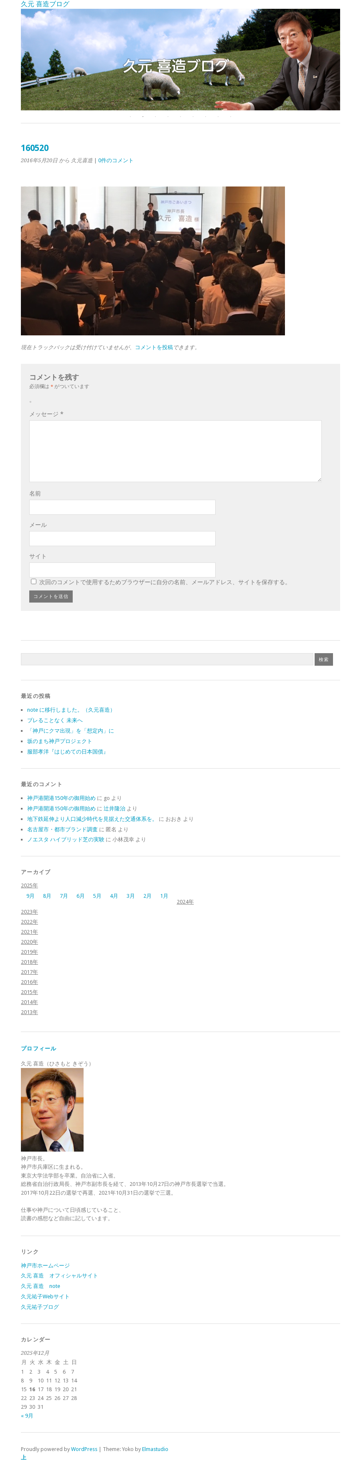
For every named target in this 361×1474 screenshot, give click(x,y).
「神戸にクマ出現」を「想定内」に (70, 731)
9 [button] (230, 116)
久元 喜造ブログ (45, 4)
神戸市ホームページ (45, 1265)
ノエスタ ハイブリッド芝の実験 (65, 839)
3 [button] (155, 116)
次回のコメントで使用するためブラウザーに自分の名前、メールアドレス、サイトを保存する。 (165, 582)
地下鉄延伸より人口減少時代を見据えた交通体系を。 (92, 819)
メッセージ (46, 414)
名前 (35, 493)
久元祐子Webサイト (45, 1296)
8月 (47, 896)
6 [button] (193, 116)
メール (38, 524)
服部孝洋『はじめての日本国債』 (68, 751)
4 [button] (168, 116)
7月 (64, 896)
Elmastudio (155, 1449)
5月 (97, 896)
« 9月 (27, 1416)
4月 (114, 896)
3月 (131, 896)
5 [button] (180, 116)
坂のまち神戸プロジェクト (59, 741)
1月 (164, 896)
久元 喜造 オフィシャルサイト (59, 1275)
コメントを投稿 (154, 347)
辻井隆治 (114, 808)
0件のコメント (116, 160)
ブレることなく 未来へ (55, 720)
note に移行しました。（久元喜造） (71, 710)
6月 (80, 896)
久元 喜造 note (40, 1286)
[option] (180, 59)
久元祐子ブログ (40, 1307)
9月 (30, 896)
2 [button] (143, 116)
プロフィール (39, 1048)
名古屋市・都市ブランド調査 (62, 829)
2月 (147, 896)
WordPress (84, 1449)
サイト (38, 556)
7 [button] (205, 116)
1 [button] (130, 116)
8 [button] (218, 116)
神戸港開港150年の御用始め (61, 798)
